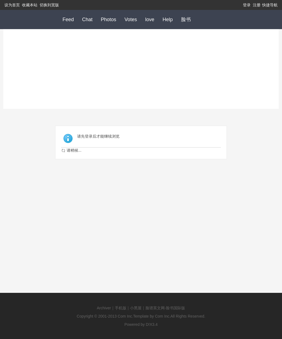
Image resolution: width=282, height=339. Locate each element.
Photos (108, 19)
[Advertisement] (141, 67)
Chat (87, 19)
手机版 (120, 308)
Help (167, 19)
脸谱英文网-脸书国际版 (165, 308)
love (149, 19)
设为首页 (12, 5)
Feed (68, 19)
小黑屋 (136, 308)
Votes (130, 19)
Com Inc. (125, 316)
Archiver (104, 308)
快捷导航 (270, 5)
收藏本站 (29, 5)
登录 (247, 5)
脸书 (186, 19)
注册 (257, 5)
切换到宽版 (49, 5)
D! (148, 324)
